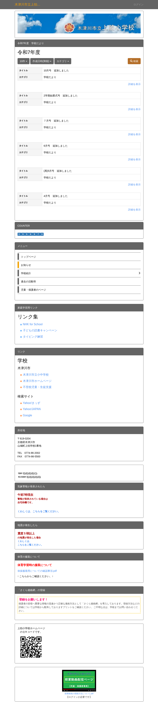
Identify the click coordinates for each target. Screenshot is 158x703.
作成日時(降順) (42, 61)
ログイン (138, 4)
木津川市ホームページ (37, 380)
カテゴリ (63, 61)
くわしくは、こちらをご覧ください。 (39, 511)
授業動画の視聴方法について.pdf (79, 693)
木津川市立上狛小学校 (30, 4)
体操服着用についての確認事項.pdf (37, 570)
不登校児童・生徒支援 (37, 387)
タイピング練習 (33, 336)
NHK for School (33, 324)
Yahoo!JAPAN (32, 409)
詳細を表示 (134, 84)
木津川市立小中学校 (36, 374)
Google (27, 415)
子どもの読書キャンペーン (40, 330)
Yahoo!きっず (31, 402)
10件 (23, 61)
